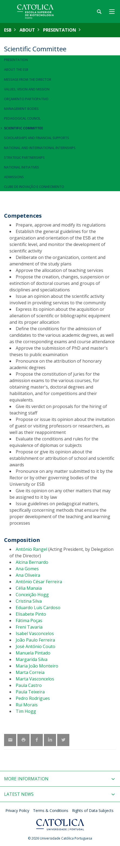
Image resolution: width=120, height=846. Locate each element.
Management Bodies (21, 108)
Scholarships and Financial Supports (36, 138)
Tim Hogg (26, 711)
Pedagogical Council (22, 118)
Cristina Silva (29, 601)
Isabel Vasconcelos (35, 633)
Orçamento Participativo (26, 99)
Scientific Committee (23, 128)
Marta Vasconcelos (35, 679)
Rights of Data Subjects (92, 810)
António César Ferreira (39, 582)
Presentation (59, 30)
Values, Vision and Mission (27, 89)
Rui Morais (27, 705)
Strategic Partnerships (24, 157)
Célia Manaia (29, 588)
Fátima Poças (29, 620)
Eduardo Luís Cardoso (38, 608)
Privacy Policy (17, 810)
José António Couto (35, 646)
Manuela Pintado (33, 653)
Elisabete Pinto (31, 614)
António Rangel (31, 549)
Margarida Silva (31, 659)
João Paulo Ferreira (35, 640)
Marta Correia (30, 672)
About (27, 30)
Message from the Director (27, 79)
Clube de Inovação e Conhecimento (34, 186)
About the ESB (16, 69)
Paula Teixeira (30, 692)
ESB (7, 30)
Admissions (14, 177)
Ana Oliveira (28, 575)
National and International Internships (40, 148)
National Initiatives (21, 167)
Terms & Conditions (50, 810)
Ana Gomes (27, 569)
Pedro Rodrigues (33, 698)
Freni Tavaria (29, 627)
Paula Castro (29, 685)
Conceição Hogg (32, 595)
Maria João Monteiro (37, 666)
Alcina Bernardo (32, 562)
